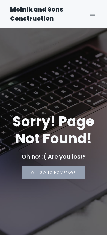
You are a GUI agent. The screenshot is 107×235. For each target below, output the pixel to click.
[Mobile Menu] (92, 14)
